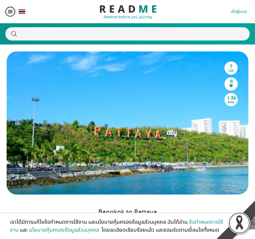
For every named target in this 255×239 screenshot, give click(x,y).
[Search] (127, 33)
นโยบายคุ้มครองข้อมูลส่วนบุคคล (64, 230)
